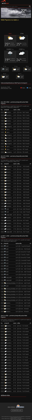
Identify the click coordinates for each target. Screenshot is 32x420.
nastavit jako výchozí (5, 15)
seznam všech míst (17, 410)
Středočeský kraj (5, 14)
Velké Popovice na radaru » (10, 20)
